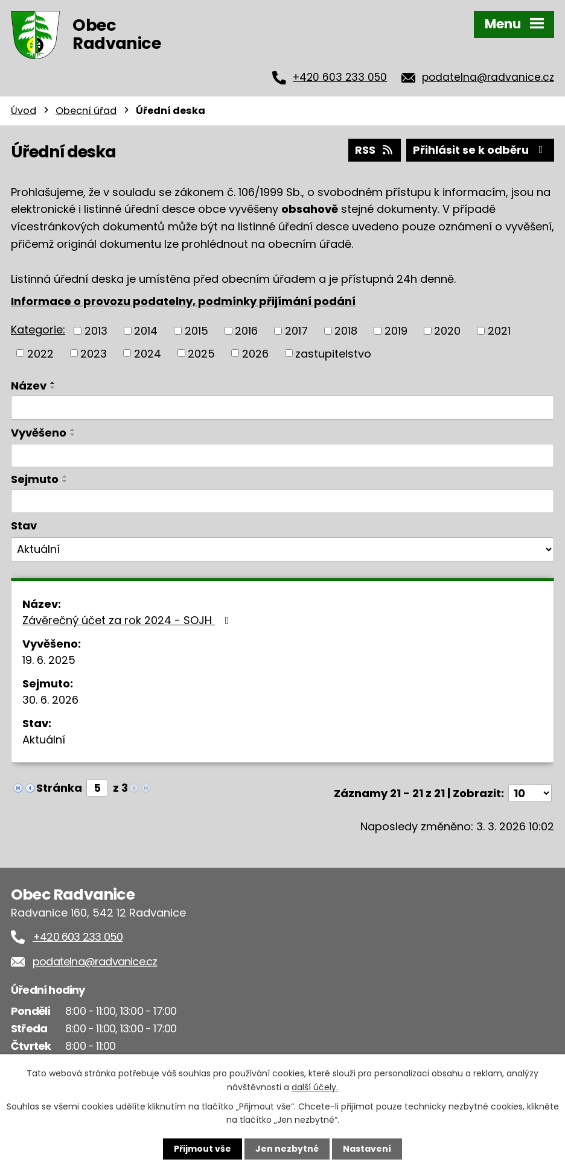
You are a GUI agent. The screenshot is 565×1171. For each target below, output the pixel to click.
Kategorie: (38, 329)
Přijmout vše (202, 1149)
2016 (246, 330)
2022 (40, 353)
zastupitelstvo (333, 353)
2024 (147, 353)
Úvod (23, 111)
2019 (396, 330)
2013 (96, 330)
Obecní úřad (86, 111)
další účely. (315, 1087)
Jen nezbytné (287, 1149)
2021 (499, 330)
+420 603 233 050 (340, 77)
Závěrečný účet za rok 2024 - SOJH (128, 620)
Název (28, 385)
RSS (375, 149)
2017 (296, 330)
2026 (255, 353)
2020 (447, 330)
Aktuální (43, 739)
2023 (93, 353)
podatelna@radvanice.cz (488, 77)
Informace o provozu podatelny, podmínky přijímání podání (183, 301)
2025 (201, 353)
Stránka (59, 787)
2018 (345, 330)
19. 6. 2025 (48, 660)
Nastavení (367, 1149)
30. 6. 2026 (50, 699)
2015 (196, 330)
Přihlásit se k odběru (480, 149)
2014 (146, 330)
